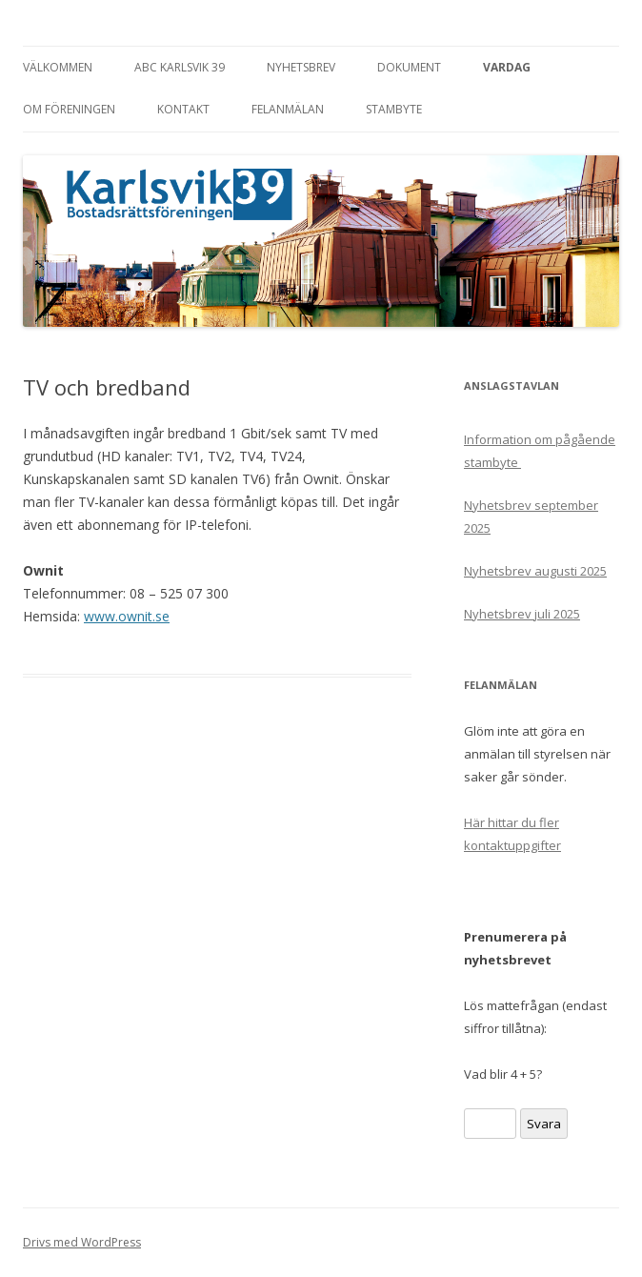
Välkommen (57, 67)
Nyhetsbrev (301, 67)
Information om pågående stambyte (539, 451)
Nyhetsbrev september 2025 (531, 517)
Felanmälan (287, 109)
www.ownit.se (127, 616)
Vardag (507, 67)
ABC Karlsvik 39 (179, 67)
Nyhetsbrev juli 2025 (522, 613)
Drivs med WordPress (82, 1242)
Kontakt (183, 109)
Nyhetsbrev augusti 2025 (535, 570)
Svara (544, 1123)
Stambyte (394, 109)
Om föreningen (69, 109)
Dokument (409, 67)
